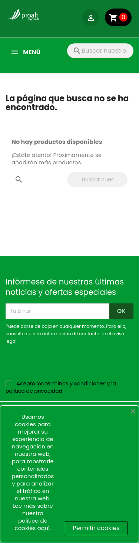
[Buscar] (100, 50)
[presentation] (67, 365)
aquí (43, 528)
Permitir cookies (96, 528)
